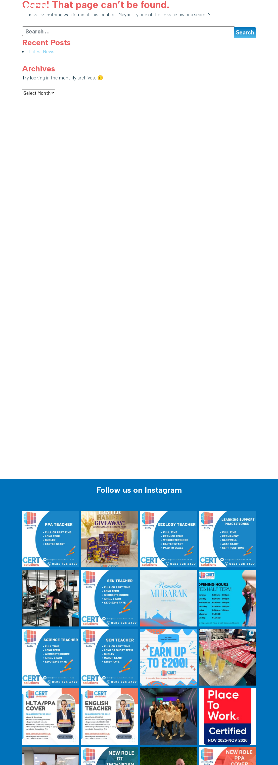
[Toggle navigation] (255, 15)
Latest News (41, 51)
